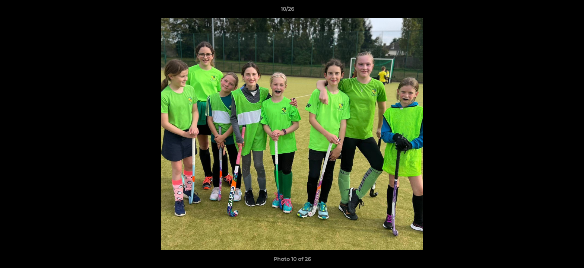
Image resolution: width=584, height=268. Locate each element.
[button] (552, 10)
